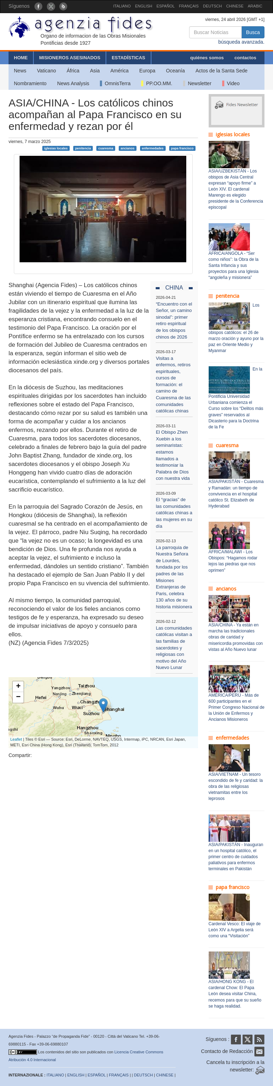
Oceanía (175, 70)
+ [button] (18, 686)
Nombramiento (30, 83)
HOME (21, 57)
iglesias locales (56, 148)
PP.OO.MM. (156, 83)
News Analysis (73, 83)
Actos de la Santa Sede (221, 70)
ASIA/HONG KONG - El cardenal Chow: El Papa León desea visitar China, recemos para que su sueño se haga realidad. (235, 994)
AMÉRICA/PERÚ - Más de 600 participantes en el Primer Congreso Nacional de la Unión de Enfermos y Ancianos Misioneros (236, 707)
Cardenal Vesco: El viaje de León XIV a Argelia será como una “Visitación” (235, 929)
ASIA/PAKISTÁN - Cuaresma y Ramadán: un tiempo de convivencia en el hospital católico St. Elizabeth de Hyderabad (236, 494)
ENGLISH (143, 6)
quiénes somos (207, 57)
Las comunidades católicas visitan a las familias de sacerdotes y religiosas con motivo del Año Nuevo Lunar (174, 647)
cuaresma (105, 148)
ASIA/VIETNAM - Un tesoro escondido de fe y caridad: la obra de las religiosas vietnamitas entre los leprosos (236, 786)
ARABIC (255, 6)
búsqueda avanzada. (241, 42)
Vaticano (46, 70)
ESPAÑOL (165, 6)
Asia (95, 70)
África (72, 70)
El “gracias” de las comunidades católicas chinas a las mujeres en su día (174, 512)
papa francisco (182, 148)
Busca (253, 32)
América (120, 70)
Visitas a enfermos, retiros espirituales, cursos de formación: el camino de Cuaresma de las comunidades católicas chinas (173, 385)
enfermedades (153, 148)
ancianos (127, 148)
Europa (147, 70)
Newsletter (197, 83)
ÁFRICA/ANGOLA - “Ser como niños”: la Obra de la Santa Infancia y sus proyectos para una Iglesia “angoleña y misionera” (234, 265)
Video (231, 83)
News (20, 70)
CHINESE (234, 6)
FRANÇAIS (189, 6)
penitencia (83, 148)
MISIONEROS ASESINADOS (69, 57)
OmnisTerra (115, 83)
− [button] (18, 697)
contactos (245, 57)
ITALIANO (122, 6)
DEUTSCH (212, 6)
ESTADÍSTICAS (128, 57)
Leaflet (16, 739)
